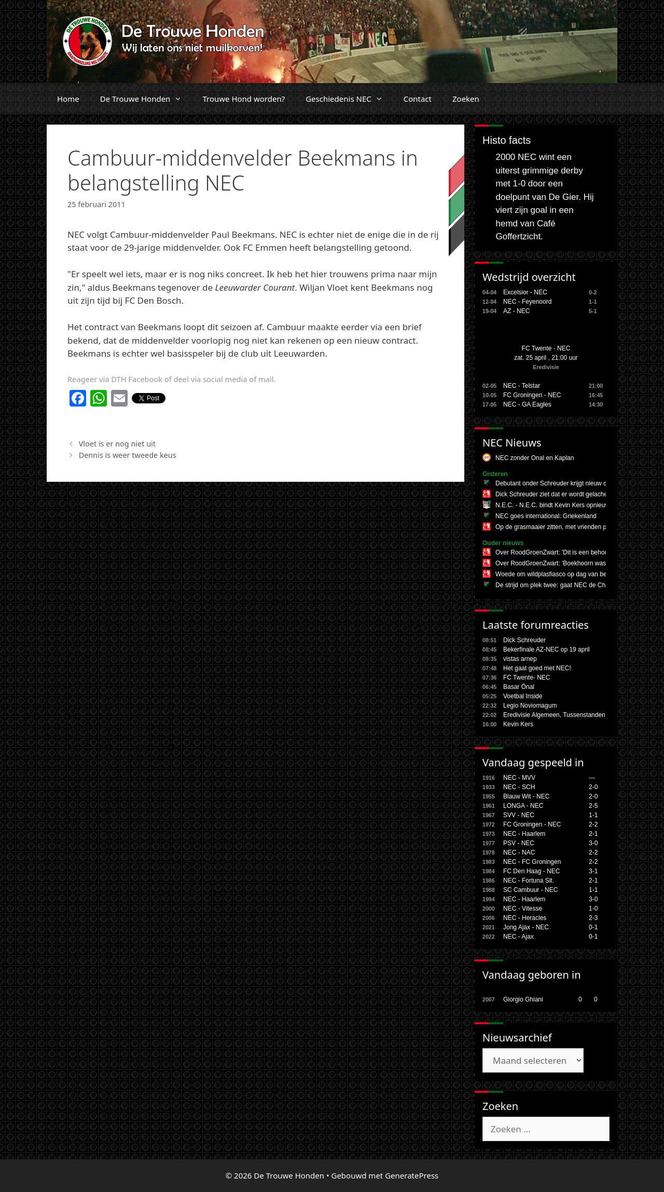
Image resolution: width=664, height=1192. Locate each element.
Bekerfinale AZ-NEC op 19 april (546, 649)
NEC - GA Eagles (527, 404)
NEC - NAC (519, 852)
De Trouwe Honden (146, 98)
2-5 (593, 805)
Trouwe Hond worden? (243, 98)
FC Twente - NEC (546, 348)
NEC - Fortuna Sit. (528, 880)
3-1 (593, 871)
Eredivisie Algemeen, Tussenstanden (554, 715)
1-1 (593, 815)
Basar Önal (518, 686)
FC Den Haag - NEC (531, 871)
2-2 (593, 824)
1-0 (593, 908)
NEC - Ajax (518, 936)
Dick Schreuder (524, 640)
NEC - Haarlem (524, 833)
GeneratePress (411, 1175)
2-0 (593, 787)
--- (592, 777)
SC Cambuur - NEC (530, 889)
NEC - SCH (519, 787)
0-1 (593, 927)
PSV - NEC (518, 843)
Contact (418, 98)
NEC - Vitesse (522, 908)
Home (68, 98)
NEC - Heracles (524, 918)
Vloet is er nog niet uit (117, 444)
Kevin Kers (518, 724)
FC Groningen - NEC (532, 395)
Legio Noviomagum (530, 705)
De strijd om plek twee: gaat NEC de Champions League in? (578, 585)
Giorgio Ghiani (523, 999)
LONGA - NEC (523, 805)
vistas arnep (520, 658)
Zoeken (465, 98)
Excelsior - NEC (525, 292)
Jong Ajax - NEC (526, 927)
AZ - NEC (516, 311)
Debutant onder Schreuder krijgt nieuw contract (560, 483)
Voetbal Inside (522, 696)
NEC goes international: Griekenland (546, 516)
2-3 (593, 918)
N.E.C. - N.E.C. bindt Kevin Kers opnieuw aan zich (564, 505)
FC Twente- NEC (526, 677)
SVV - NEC (518, 815)
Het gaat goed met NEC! (537, 668)
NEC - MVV (519, 777)
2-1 (593, 833)
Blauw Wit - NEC (526, 796)
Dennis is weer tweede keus (127, 455)
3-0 (593, 843)
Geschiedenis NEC (349, 98)
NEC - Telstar (521, 385)
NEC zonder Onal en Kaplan (534, 458)
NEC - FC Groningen (532, 861)
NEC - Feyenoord (527, 301)
